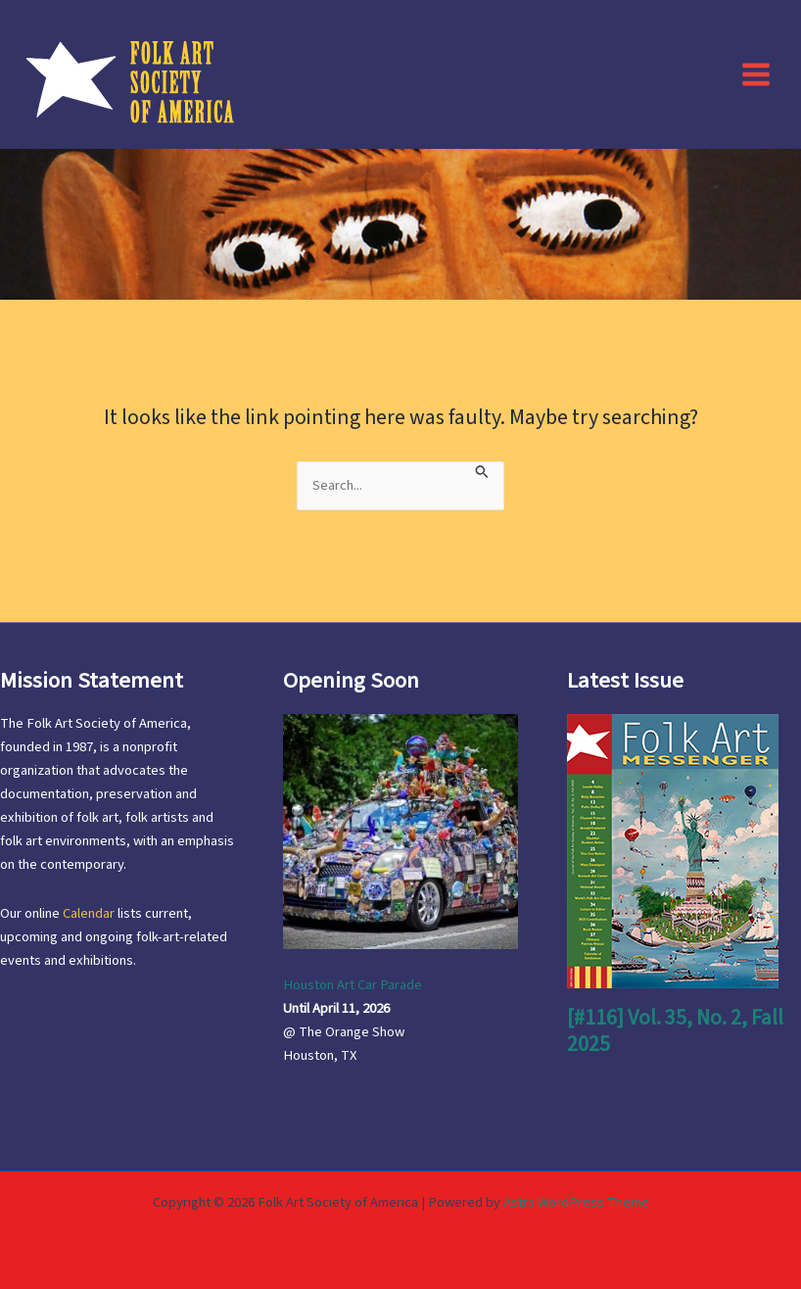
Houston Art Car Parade (352, 985)
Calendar (89, 913)
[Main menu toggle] (755, 73)
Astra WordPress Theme (576, 1202)
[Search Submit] (482, 470)
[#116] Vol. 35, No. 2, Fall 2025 (675, 1031)
